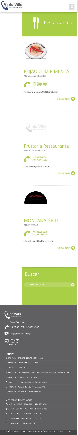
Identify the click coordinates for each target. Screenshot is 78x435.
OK (39, 413)
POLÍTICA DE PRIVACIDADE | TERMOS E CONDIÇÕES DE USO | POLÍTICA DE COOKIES (38, 431)
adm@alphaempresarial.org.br (18, 334)
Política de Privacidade (31, 404)
